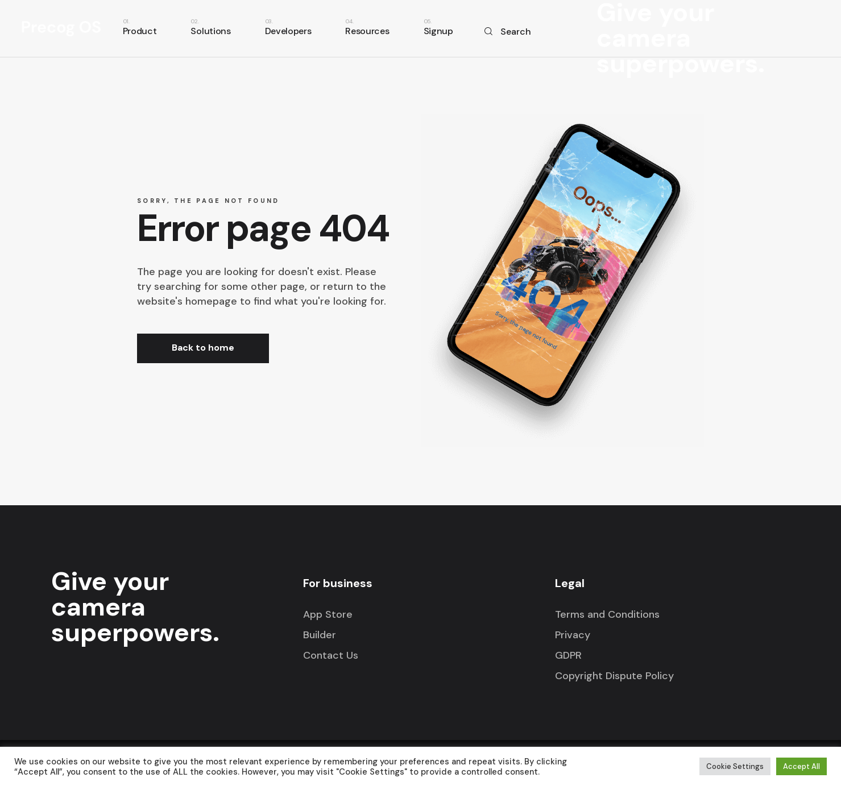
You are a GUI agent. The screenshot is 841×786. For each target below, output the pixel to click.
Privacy (572, 635)
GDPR (568, 655)
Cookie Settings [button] (735, 766)
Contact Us (330, 655)
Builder (319, 635)
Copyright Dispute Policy (614, 676)
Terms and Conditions (607, 614)
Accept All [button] (801, 766)
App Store (328, 614)
